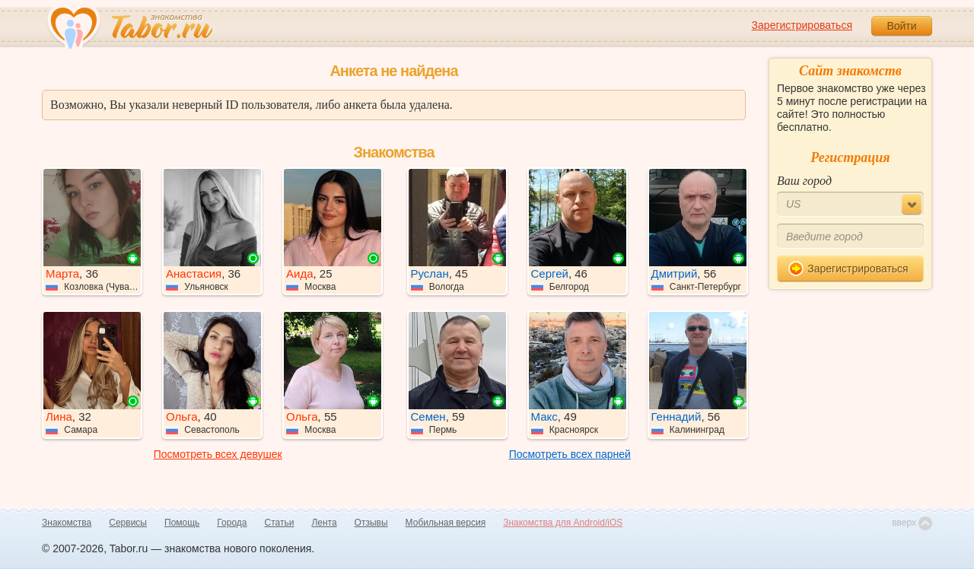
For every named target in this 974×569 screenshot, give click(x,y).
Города (232, 522)
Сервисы (128, 522)
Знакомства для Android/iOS (562, 522)
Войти (901, 26)
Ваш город (804, 180)
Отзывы (371, 522)
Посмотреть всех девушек (218, 454)
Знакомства (66, 522)
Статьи (279, 522)
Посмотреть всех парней (570, 454)
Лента (323, 522)
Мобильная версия (446, 522)
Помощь (181, 522)
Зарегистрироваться (802, 25)
